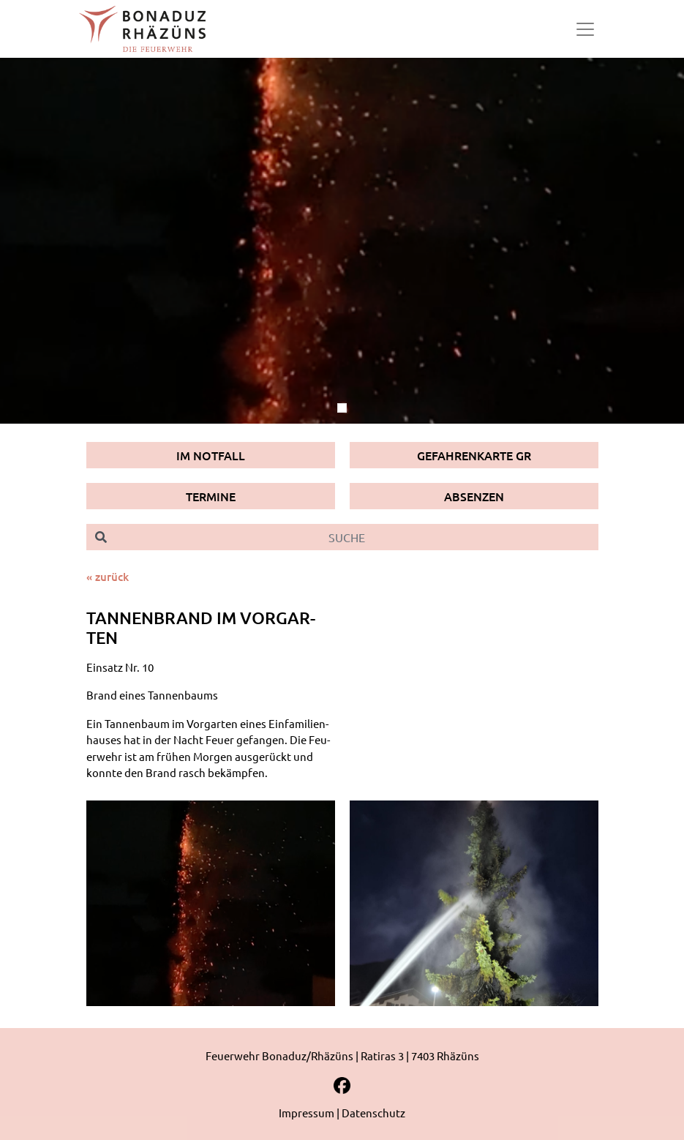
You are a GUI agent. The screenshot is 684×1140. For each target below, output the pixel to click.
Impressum (306, 1113)
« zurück (107, 576)
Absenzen (474, 496)
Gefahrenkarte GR (474, 455)
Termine (211, 496)
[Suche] (357, 537)
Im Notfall (210, 455)
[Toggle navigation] (585, 29)
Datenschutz (373, 1113)
